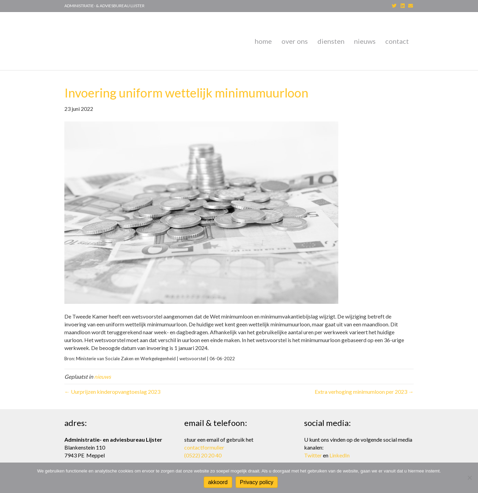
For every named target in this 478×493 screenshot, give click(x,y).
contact (397, 38)
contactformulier (204, 447)
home (263, 38)
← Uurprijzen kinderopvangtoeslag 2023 (112, 385)
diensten (330, 38)
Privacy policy (257, 482)
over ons (294, 38)
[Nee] (469, 477)
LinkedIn (339, 455)
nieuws (365, 38)
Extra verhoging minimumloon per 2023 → (364, 385)
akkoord (218, 482)
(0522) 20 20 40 (203, 455)
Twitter (313, 455)
